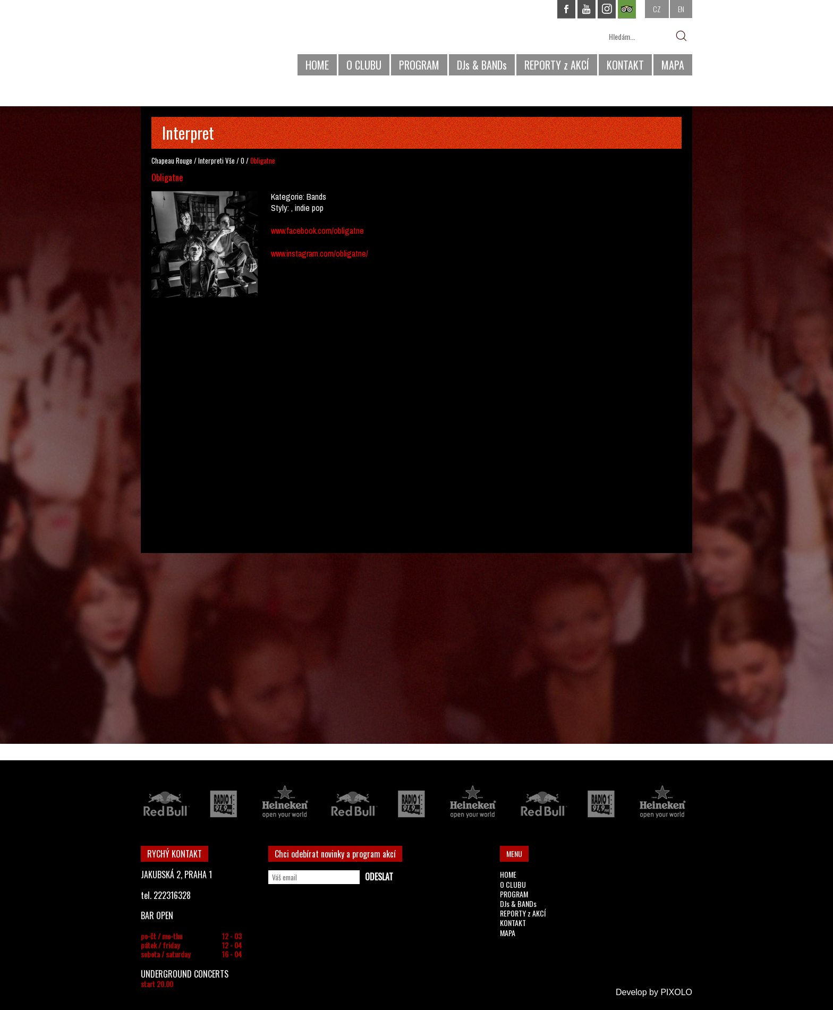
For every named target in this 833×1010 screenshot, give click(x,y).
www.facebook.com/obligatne (317, 230)
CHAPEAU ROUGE (199, 42)
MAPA (672, 65)
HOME (317, 65)
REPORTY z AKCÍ (556, 65)
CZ (657, 8)
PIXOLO (676, 992)
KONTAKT (625, 65)
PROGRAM (419, 65)
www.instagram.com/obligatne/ (319, 253)
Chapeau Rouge (171, 160)
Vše (230, 160)
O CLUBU (363, 65)
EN (681, 8)
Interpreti (211, 160)
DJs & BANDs (482, 65)
